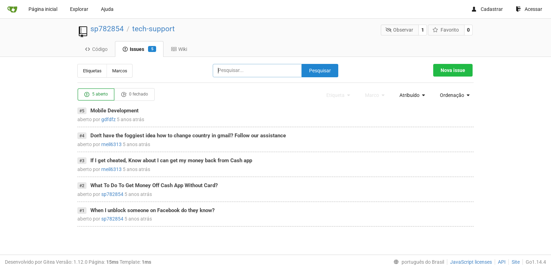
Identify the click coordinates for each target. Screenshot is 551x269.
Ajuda (107, 9)
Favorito (446, 30)
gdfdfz (108, 119)
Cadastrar (487, 9)
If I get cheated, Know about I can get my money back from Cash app (171, 160)
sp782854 (107, 29)
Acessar (529, 9)
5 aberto (96, 94)
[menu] (410, 95)
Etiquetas (92, 70)
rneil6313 (111, 144)
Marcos (119, 70)
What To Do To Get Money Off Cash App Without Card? (154, 185)
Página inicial (42, 9)
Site (516, 262)
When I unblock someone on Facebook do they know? (152, 210)
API (502, 262)
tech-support (153, 29)
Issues (139, 49)
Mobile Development (114, 110)
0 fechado (134, 94)
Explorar (79, 9)
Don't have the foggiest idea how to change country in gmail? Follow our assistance (188, 135)
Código (96, 49)
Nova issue (453, 70)
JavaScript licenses (471, 262)
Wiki (179, 49)
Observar (399, 30)
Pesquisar (320, 70)
